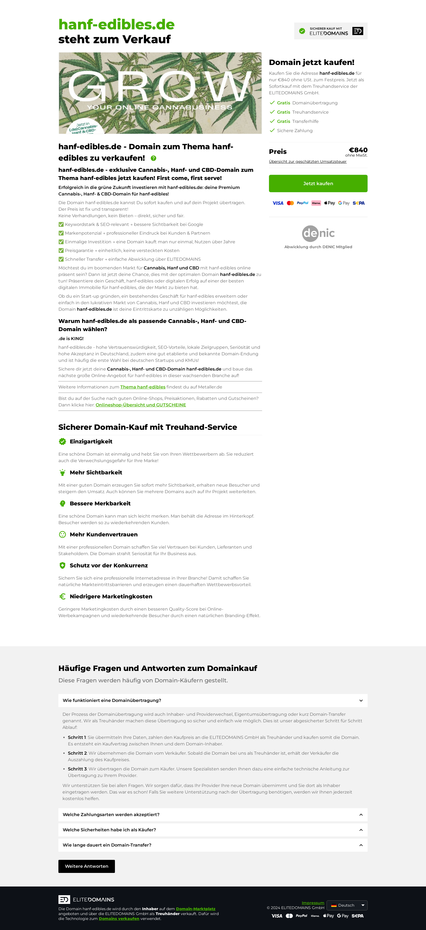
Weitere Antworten (86, 866)
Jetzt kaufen (318, 183)
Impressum (313, 902)
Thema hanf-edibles (142, 387)
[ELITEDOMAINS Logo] (139, 900)
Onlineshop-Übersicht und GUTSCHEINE (141, 405)
